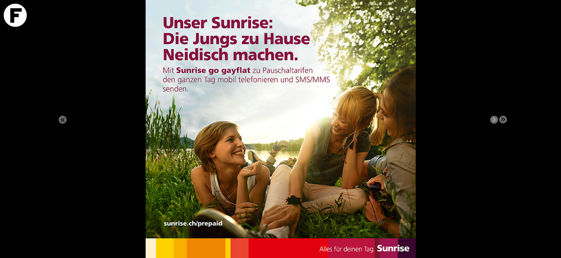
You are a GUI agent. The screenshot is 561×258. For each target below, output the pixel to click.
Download (541, 28)
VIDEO (541, 44)
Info (541, 36)
